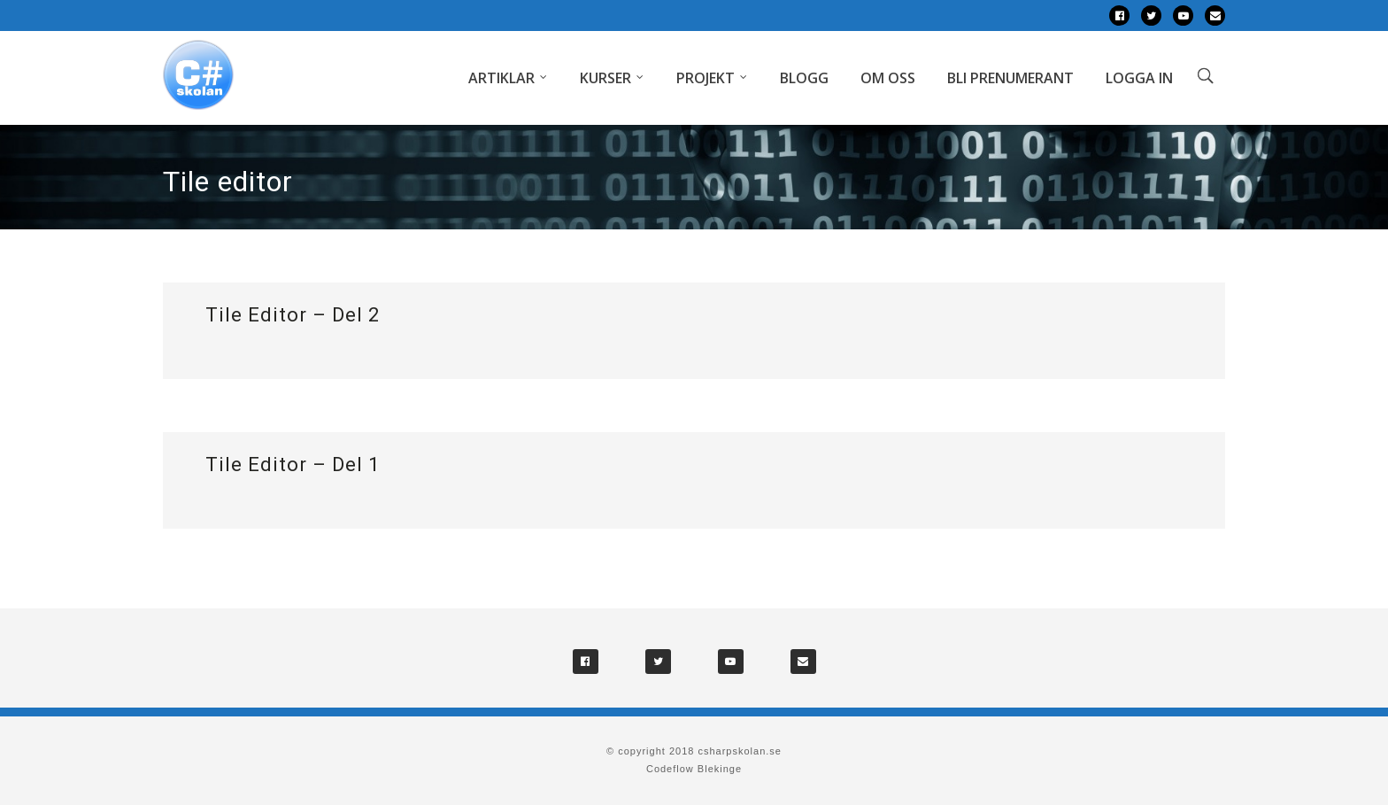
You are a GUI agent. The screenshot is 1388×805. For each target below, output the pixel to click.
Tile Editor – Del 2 (292, 315)
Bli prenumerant (1010, 78)
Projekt (705, 78)
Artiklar (501, 78)
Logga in (1139, 78)
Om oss (887, 78)
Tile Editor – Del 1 (292, 464)
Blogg (804, 78)
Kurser (605, 78)
